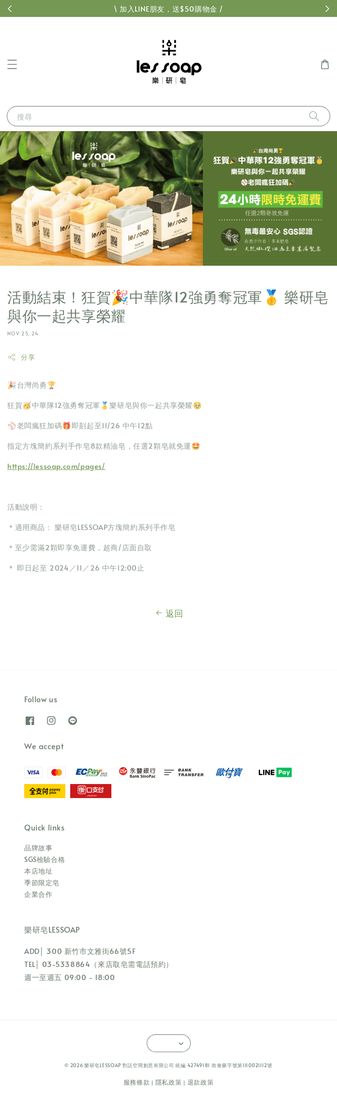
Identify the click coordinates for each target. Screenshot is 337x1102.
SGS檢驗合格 (44, 859)
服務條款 (136, 1082)
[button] (12, 64)
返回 (168, 613)
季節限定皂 (42, 882)
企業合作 (38, 894)
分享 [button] (21, 357)
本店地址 (38, 871)
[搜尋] (314, 115)
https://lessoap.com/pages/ (56, 466)
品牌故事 (38, 847)
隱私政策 (168, 1082)
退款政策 (200, 1082)
